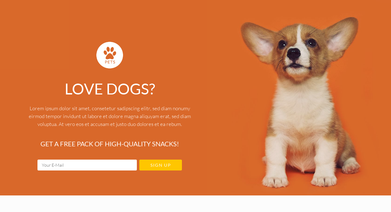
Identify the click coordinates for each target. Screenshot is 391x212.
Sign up (160, 164)
